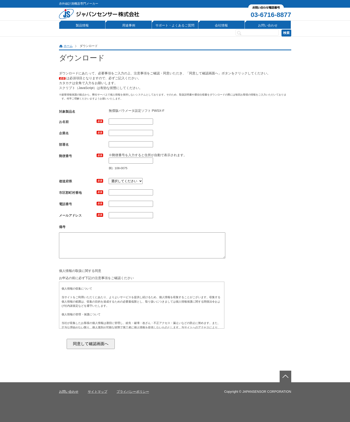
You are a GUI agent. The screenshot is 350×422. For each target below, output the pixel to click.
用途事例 (128, 25)
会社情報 (221, 25)
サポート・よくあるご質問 (174, 25)
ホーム (68, 46)
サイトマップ (97, 391)
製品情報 (82, 25)
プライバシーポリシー (133, 391)
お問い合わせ (268, 25)
